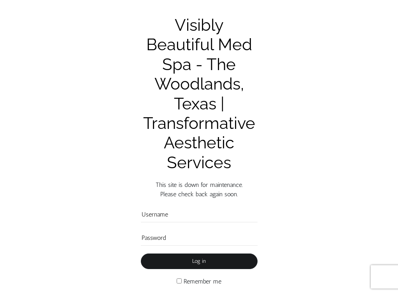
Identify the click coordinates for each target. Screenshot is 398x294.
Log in (199, 261)
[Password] (199, 238)
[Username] (199, 214)
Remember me (199, 281)
